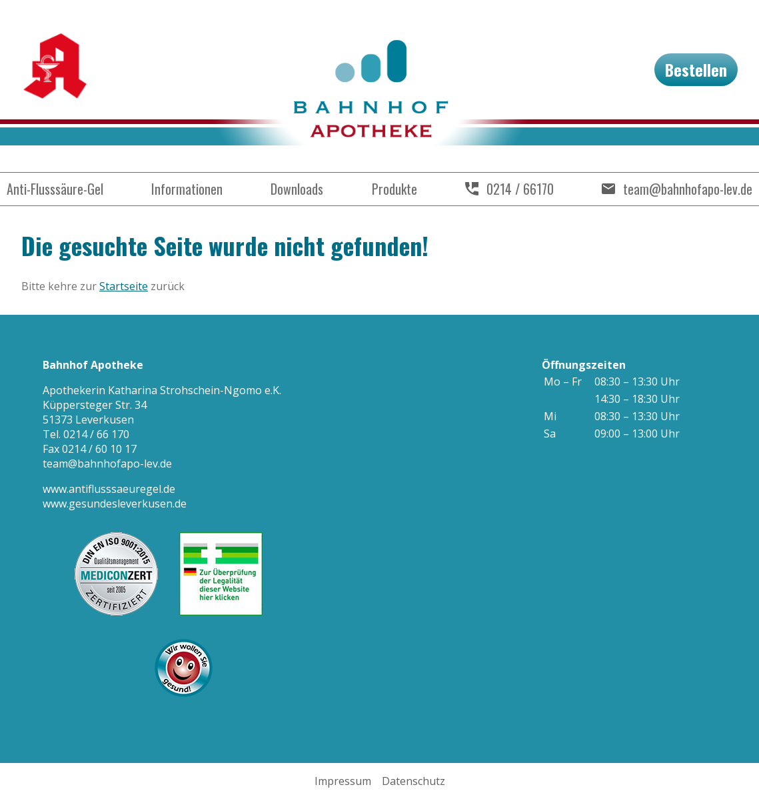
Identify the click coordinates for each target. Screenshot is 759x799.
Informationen (187, 189)
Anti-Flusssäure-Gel (55, 189)
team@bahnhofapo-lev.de (687, 189)
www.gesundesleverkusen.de (115, 503)
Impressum (343, 781)
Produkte (394, 189)
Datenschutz (413, 781)
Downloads (297, 189)
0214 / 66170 (520, 189)
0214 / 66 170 (96, 434)
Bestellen (696, 69)
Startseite (123, 286)
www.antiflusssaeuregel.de (109, 489)
